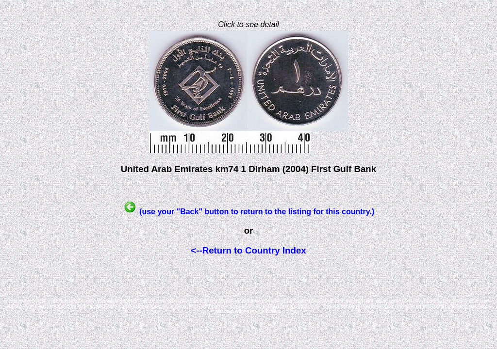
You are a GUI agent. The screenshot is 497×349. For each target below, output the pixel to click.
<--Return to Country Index (248, 250)
